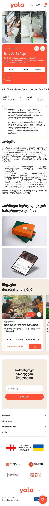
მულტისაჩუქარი (15, 346)
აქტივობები (12, 48)
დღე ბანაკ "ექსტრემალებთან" (22, 325)
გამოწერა (24, 397)
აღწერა (8, 78)
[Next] (40, 27)
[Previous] (9, 27)
